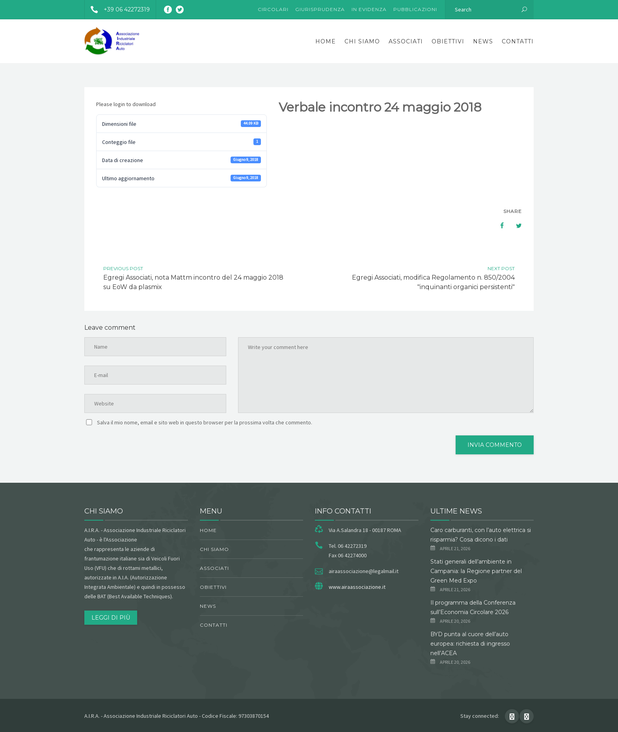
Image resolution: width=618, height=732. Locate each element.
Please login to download (126, 104)
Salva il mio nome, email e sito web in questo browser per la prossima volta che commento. (204, 422)
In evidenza (369, 9)
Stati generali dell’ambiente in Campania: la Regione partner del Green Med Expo (476, 571)
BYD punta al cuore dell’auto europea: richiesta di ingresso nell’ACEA (470, 644)
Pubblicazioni (415, 9)
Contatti (518, 41)
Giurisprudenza (320, 9)
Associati (406, 41)
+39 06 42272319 (117, 9)
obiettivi (448, 41)
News (483, 41)
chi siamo (362, 41)
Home (325, 41)
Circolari (273, 9)
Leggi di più (110, 617)
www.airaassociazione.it (357, 586)
